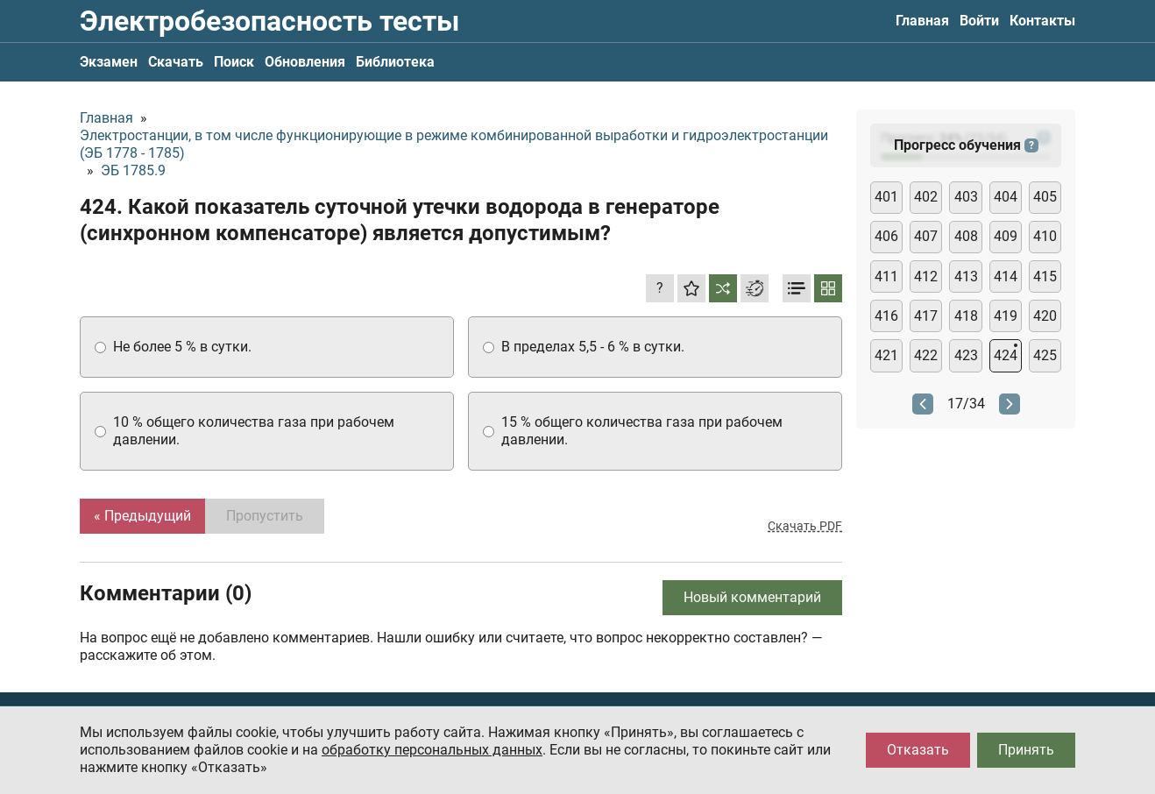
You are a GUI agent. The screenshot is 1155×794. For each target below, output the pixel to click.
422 (926, 355)
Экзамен (109, 61)
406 (886, 236)
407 (926, 236)
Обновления (305, 61)
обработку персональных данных (432, 749)
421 (886, 355)
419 (1005, 316)
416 (886, 316)
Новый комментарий (752, 597)
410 (1045, 236)
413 (966, 276)
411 (886, 276)
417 (926, 316)
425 (1045, 355)
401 (886, 196)
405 (1045, 196)
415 (1045, 276)
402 (926, 196)
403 (966, 196)
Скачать (175, 61)
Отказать (918, 749)
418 (966, 316)
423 (966, 355)
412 (926, 276)
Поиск (234, 61)
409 (1005, 236)
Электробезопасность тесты (269, 21)
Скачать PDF (805, 526)
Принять (1026, 749)
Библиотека (395, 61)
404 (1005, 196)
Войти (979, 20)
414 (1005, 276)
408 (966, 236)
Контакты (1042, 20)
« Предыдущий (142, 515)
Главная (922, 20)
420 (1045, 316)
